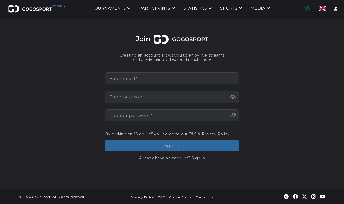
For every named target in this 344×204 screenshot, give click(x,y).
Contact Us (204, 197)
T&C (193, 134)
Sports (231, 8)
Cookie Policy (180, 197)
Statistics (197, 8)
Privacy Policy (216, 134)
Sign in (198, 158)
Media (260, 8)
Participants (157, 8)
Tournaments (111, 8)
